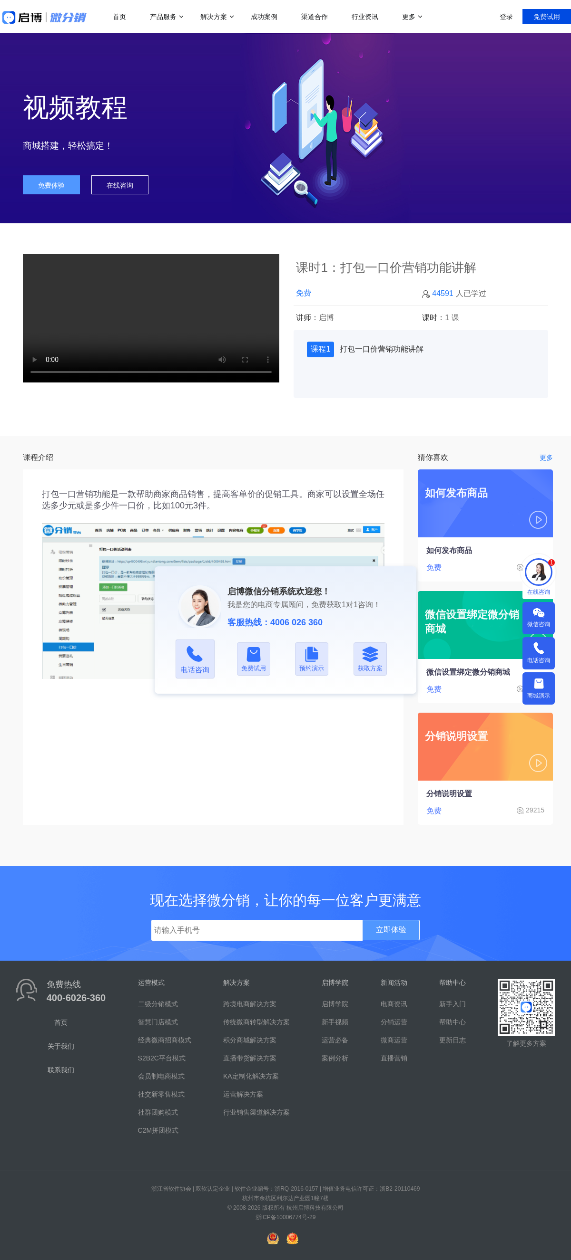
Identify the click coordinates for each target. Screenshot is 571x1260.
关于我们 (61, 1046)
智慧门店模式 (158, 1022)
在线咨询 (120, 185)
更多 (408, 16)
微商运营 (394, 1040)
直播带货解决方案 (249, 1058)
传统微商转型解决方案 (256, 1022)
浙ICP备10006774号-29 (286, 1217)
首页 (119, 16)
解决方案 (213, 16)
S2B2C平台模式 (162, 1058)
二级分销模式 (158, 1004)
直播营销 (394, 1058)
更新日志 (452, 1040)
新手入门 (452, 1004)
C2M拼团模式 (158, 1130)
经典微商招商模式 (164, 1040)
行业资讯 (365, 16)
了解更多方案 (526, 1043)
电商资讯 (394, 1004)
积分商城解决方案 (249, 1040)
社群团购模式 (158, 1112)
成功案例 (264, 16)
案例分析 (335, 1058)
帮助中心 (452, 1022)
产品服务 (163, 16)
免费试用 (546, 16)
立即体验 (391, 930)
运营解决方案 (243, 1094)
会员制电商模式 (161, 1076)
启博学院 (335, 1004)
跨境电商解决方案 (249, 1004)
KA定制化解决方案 (251, 1076)
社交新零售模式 (161, 1094)
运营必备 (335, 1040)
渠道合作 (314, 16)
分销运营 (394, 1022)
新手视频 (335, 1022)
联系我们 (61, 1070)
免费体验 (51, 185)
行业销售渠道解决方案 (256, 1112)
